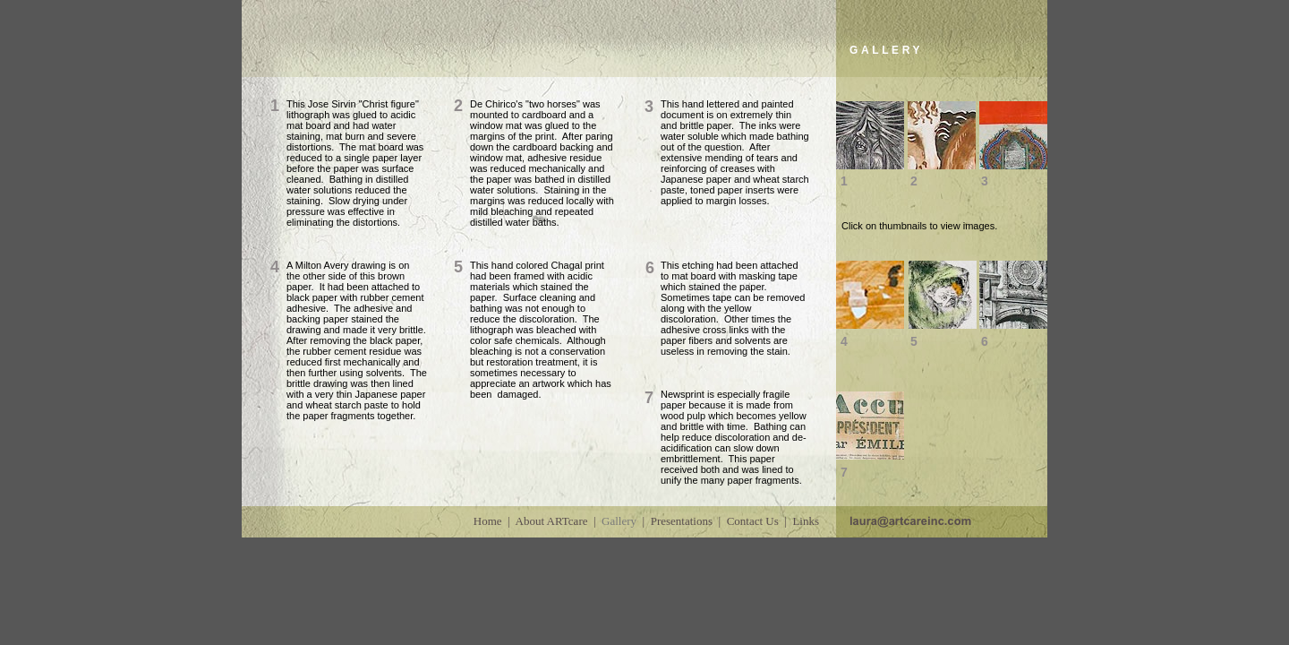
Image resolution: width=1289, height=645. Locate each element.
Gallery (619, 521)
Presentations (682, 521)
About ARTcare (552, 521)
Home (488, 521)
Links (805, 521)
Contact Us (753, 521)
